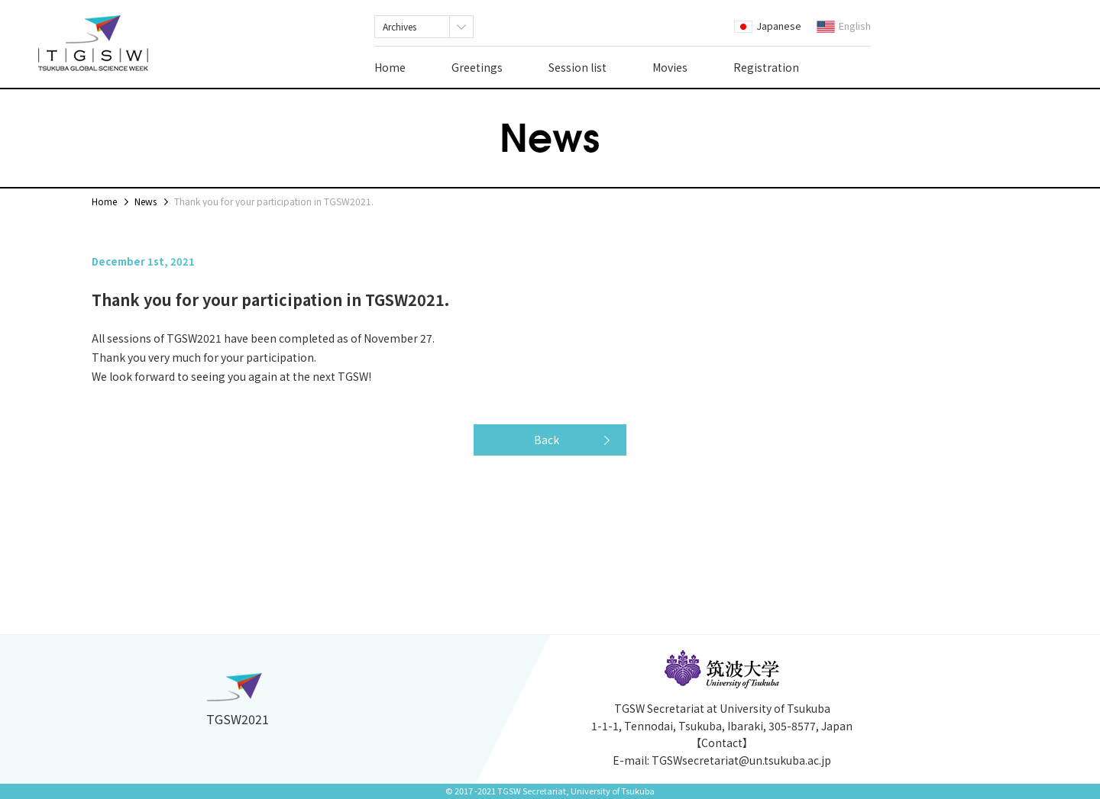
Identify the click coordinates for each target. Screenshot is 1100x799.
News (145, 201)
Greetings (477, 67)
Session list (577, 67)
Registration (766, 67)
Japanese (767, 25)
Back (546, 439)
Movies (670, 67)
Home (390, 67)
